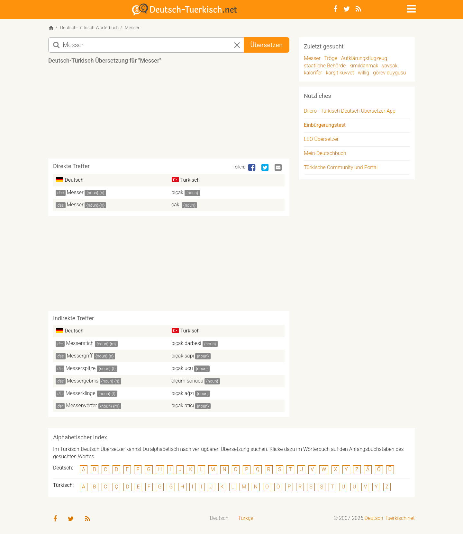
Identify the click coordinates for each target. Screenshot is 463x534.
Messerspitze (81, 368)
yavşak (389, 66)
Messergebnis (82, 381)
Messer (75, 192)
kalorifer (313, 73)
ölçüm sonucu (187, 381)
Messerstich (80, 343)
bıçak (177, 192)
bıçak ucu (182, 368)
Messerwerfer (81, 405)
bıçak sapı (182, 356)
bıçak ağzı (182, 393)
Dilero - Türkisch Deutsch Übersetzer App (349, 111)
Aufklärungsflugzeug (364, 58)
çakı (175, 205)
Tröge (330, 58)
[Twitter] (346, 9)
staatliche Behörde (325, 66)
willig (363, 73)
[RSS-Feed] (358, 9)
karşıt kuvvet (340, 73)
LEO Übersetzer (321, 139)
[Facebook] (335, 9)
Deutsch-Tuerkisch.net (390, 518)
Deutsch (219, 518)
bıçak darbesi (186, 343)
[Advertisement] (168, 114)
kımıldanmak (364, 66)
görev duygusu (389, 73)
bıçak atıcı (182, 405)
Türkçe (245, 518)
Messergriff (80, 356)
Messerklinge (80, 393)
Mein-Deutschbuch (325, 153)
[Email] (279, 167)
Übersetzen (266, 45)
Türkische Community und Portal (340, 167)
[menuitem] (219, 518)
